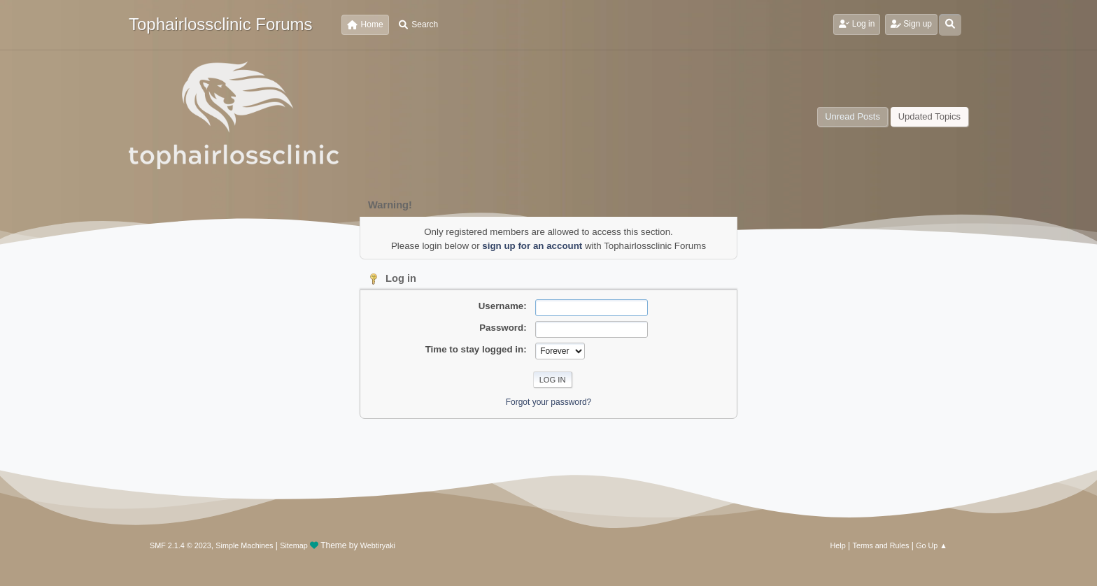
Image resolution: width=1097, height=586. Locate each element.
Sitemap (294, 545)
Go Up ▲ (931, 545)
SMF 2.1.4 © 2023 (180, 545)
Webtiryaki (377, 545)
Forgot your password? (549, 402)
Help (838, 545)
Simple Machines (244, 545)
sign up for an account (532, 246)
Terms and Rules (881, 545)
